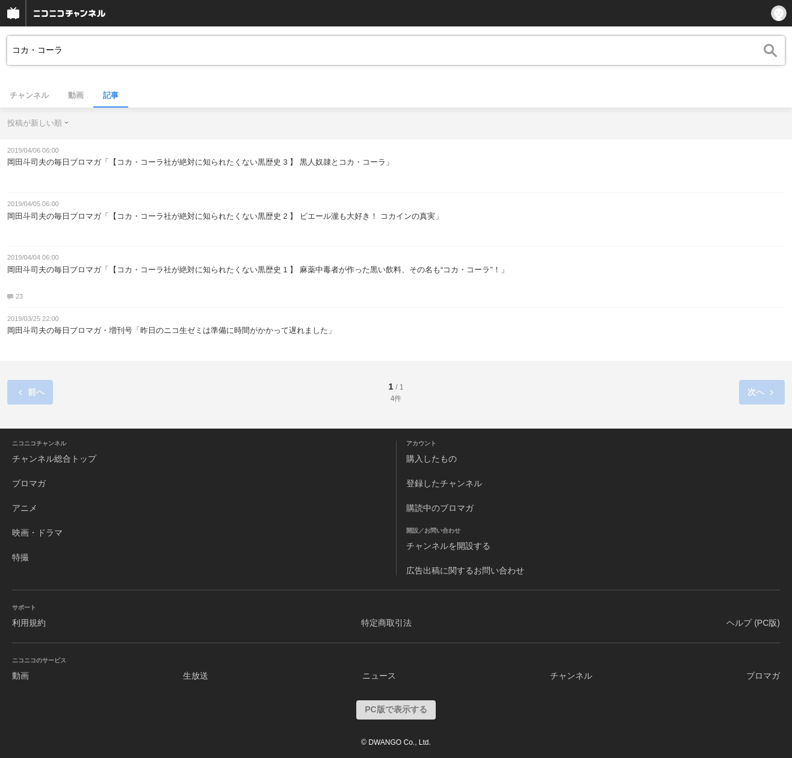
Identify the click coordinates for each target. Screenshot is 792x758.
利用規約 (29, 623)
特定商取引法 (386, 623)
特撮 (20, 557)
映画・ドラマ (37, 532)
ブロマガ (29, 483)
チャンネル (29, 95)
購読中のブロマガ (440, 508)
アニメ (24, 508)
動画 (76, 95)
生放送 (195, 675)
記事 (111, 95)
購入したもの (431, 458)
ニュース (379, 675)
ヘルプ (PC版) (753, 623)
